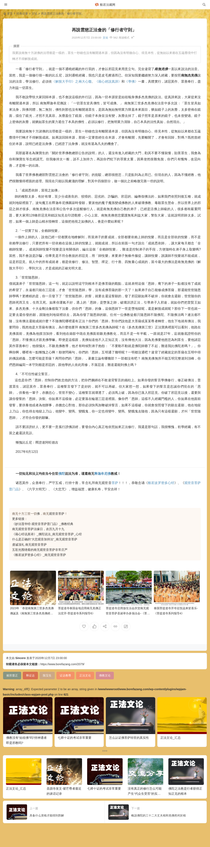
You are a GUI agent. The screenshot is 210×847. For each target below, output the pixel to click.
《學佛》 (131, 81)
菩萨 (115, 483)
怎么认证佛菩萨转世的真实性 (129, 737)
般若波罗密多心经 (161, 483)
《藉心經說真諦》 (108, 81)
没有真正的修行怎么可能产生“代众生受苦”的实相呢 (145, 793)
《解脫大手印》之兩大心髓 (72, 81)
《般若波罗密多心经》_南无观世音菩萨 (39, 555)
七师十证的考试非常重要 (74, 737)
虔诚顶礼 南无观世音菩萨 (29, 544)
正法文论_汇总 (170, 737)
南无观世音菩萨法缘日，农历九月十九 (38, 529)
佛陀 (61, 473)
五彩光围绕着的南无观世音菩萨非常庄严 (39, 549)
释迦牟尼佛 (102, 473)
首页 (10, 13)
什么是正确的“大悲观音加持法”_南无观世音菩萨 (44, 539)
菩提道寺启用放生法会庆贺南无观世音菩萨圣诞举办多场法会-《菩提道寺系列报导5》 (128, 613)
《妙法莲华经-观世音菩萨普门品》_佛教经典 (42, 524)
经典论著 (22, 13)
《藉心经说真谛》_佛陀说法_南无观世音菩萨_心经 (47, 534)
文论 (34, 13)
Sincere (20, 658)
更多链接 (18, 518)
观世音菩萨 (56, 513)
